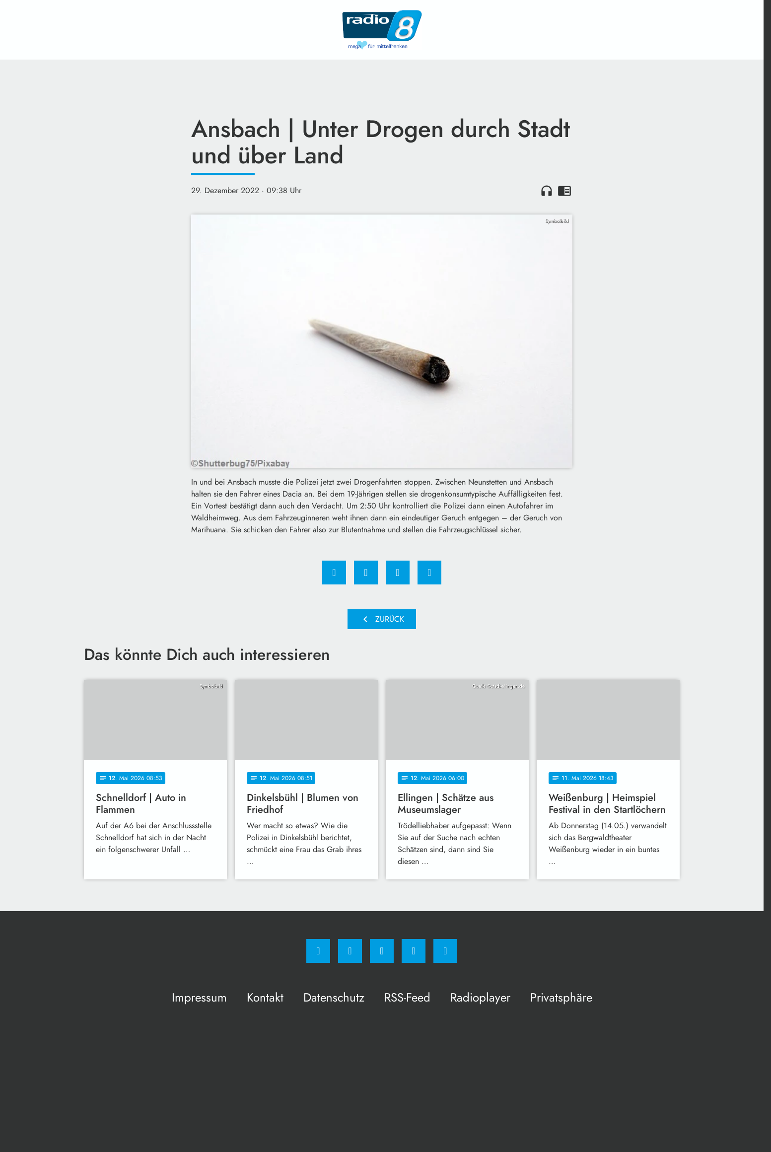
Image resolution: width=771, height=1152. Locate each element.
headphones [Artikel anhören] (547, 191)
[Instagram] (350, 951)
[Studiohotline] (413, 951)
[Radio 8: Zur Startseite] (381, 30)
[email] (445, 951)
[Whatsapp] (382, 951)
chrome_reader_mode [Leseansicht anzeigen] (564, 191)
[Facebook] (318, 951)
